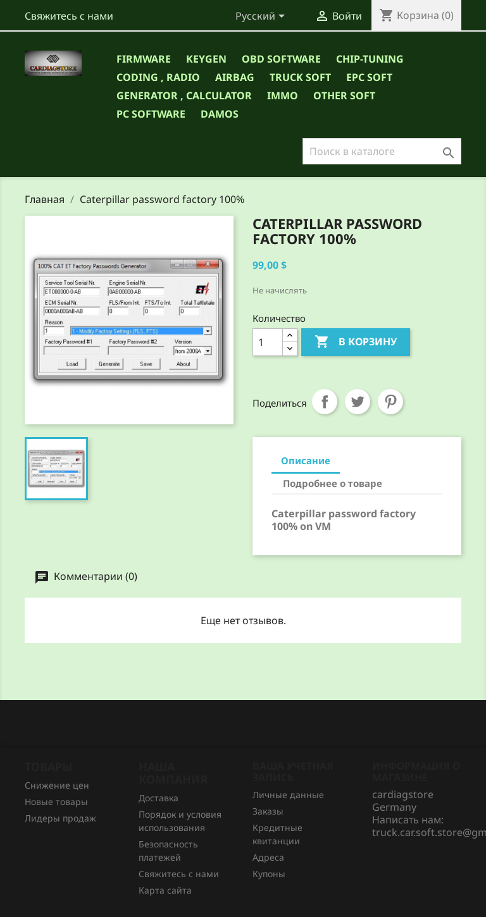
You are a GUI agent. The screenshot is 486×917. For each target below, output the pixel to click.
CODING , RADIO (158, 77)
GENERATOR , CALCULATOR (184, 95)
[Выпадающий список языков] (262, 17)
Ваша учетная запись (292, 771)
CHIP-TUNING (370, 59)
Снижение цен (57, 785)
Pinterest (390, 401)
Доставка (158, 798)
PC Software (150, 114)
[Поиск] (381, 151)
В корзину (356, 342)
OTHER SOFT (344, 95)
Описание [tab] (305, 460)
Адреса (268, 857)
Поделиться (324, 401)
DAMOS (220, 114)
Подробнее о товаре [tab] (332, 483)
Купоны (268, 874)
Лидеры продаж (60, 818)
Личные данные (288, 795)
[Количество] (267, 342)
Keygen (206, 59)
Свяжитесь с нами (69, 16)
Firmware (143, 59)
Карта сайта (165, 890)
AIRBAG (234, 77)
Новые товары (56, 802)
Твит (357, 401)
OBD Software (281, 59)
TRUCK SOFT (300, 77)
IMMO (282, 95)
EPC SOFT (369, 77)
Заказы (268, 811)
